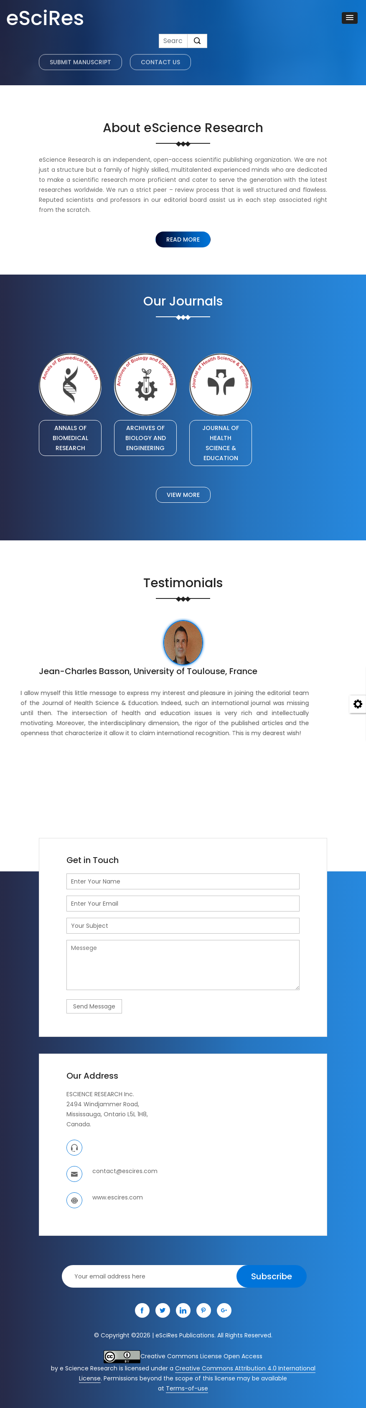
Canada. (78, 1124)
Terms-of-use (187, 1388)
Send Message (94, 1006)
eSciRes (45, 18)
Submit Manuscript (80, 69)
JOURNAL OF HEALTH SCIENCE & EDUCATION (220, 443)
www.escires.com (117, 1197)
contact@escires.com (125, 1171)
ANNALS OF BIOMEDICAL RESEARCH (70, 438)
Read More (183, 239)
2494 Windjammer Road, (102, 1104)
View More (183, 495)
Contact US (160, 69)
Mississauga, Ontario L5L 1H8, (107, 1114)
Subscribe (271, 1276)
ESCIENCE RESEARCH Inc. (100, 1094)
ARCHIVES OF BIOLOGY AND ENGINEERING (145, 438)
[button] (350, 18)
